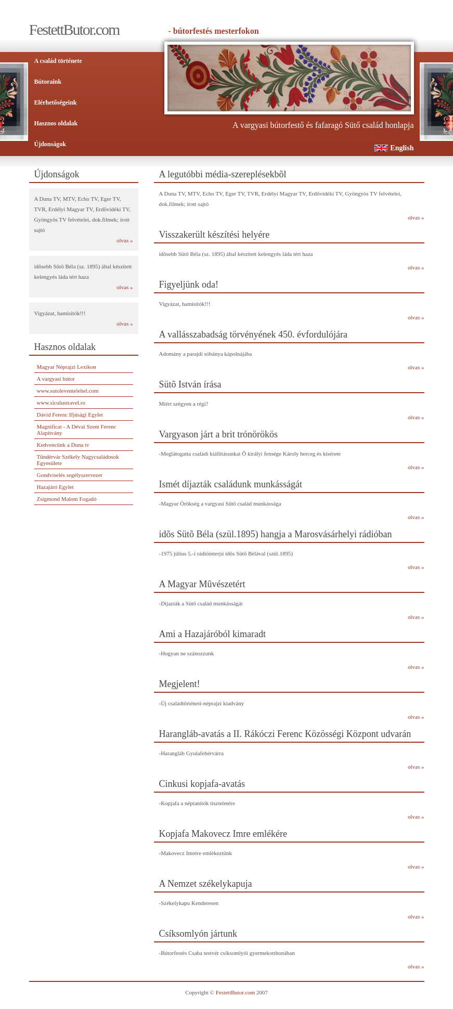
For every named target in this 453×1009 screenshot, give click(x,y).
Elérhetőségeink (55, 102)
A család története (58, 60)
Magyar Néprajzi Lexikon (66, 367)
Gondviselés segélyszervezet (69, 475)
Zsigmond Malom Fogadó (67, 499)
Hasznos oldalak (56, 123)
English (401, 148)
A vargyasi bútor (56, 379)
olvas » (125, 240)
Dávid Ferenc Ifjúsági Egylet (70, 414)
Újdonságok (50, 144)
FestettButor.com (235, 992)
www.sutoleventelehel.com (68, 390)
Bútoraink (48, 81)
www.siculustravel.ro (61, 402)
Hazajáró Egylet (55, 487)
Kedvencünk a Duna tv (63, 445)
